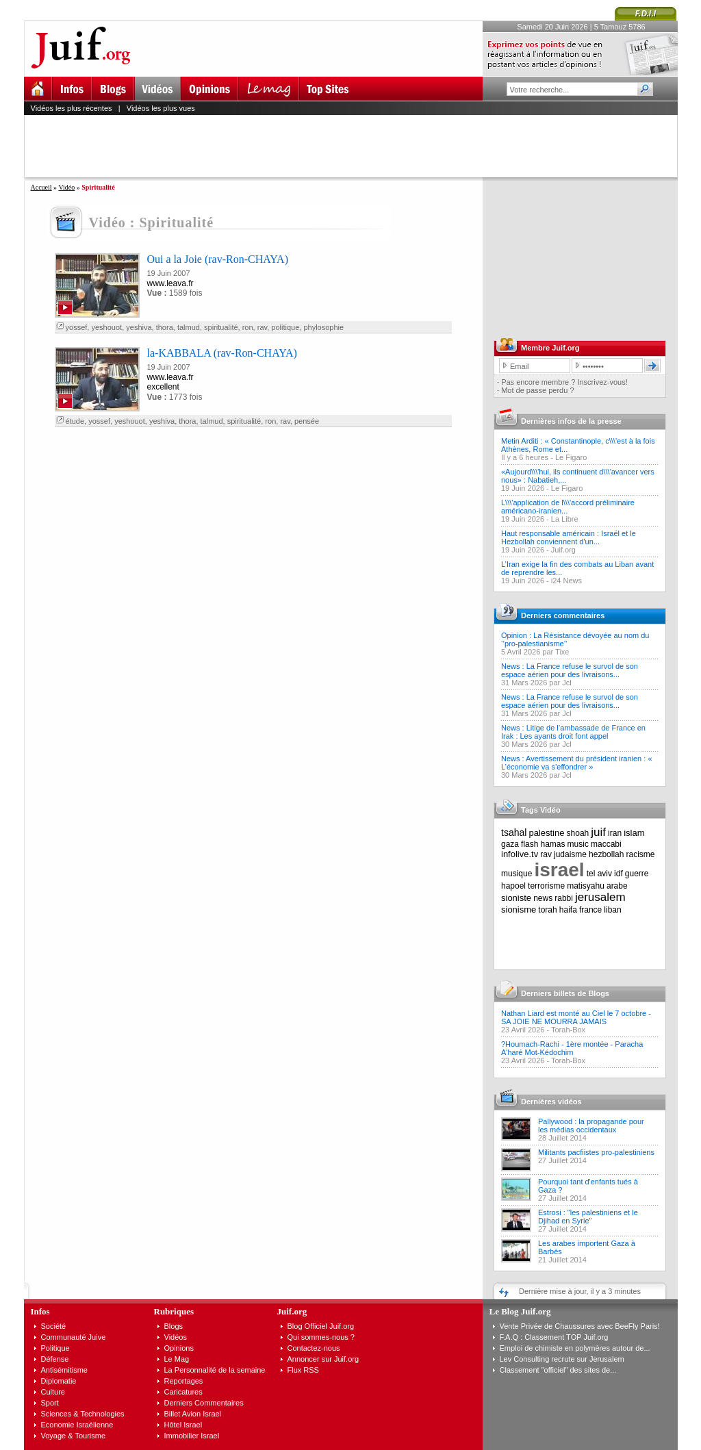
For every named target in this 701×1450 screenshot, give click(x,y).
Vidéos (175, 1337)
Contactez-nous (314, 1348)
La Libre (564, 519)
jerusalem (600, 897)
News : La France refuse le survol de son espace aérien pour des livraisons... (569, 670)
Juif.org (563, 550)
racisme (640, 854)
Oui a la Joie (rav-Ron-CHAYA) (217, 259)
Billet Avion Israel (193, 1414)
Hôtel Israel (183, 1425)
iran (615, 833)
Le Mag (177, 1359)
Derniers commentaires (562, 615)
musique (516, 873)
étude (75, 421)
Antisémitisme (64, 1370)
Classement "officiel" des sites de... (558, 1370)
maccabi (606, 844)
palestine (546, 833)
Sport (50, 1403)
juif (598, 832)
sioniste (516, 898)
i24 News (566, 580)
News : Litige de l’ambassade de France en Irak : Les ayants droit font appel (573, 732)
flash (529, 844)
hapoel (513, 886)
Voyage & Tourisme (73, 1436)
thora (164, 327)
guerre (637, 873)
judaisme (570, 854)
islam (634, 833)
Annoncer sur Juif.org (323, 1359)
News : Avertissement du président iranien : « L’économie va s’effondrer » (576, 762)
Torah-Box (568, 1030)
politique (285, 327)
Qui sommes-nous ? (321, 1337)
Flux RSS (303, 1370)
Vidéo (66, 187)
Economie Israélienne (77, 1425)
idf (618, 873)
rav (262, 327)
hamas (553, 844)
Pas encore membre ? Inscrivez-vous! (564, 382)
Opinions (179, 1348)
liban (612, 910)
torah (547, 910)
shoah (578, 833)
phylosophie (323, 327)
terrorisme (546, 886)
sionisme (518, 909)
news (542, 898)
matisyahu (585, 886)
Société (53, 1326)
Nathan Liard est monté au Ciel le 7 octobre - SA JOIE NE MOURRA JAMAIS (576, 1017)
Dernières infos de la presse (571, 421)
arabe (617, 886)
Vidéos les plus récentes (71, 108)
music (578, 844)
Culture (53, 1392)
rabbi (564, 898)
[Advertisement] (357, 146)
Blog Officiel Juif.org (321, 1326)
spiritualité (221, 327)
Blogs (173, 1326)
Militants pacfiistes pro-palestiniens (596, 1152)
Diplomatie (59, 1381)
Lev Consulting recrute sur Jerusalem (562, 1359)
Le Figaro (571, 457)
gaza (510, 844)
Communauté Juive (73, 1337)
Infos (40, 1311)
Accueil (41, 187)
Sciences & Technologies (83, 1414)
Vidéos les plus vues (161, 108)
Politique (55, 1348)
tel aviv (599, 873)
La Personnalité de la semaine (215, 1370)
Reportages (183, 1381)
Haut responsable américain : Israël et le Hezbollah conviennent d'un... (568, 537)
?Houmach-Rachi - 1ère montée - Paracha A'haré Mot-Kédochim (572, 1048)
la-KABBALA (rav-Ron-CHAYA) (222, 353)
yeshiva (138, 327)
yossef (77, 327)
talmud (188, 327)
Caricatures (183, 1392)
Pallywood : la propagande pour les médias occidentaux (591, 1125)
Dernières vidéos (551, 1101)
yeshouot (106, 327)
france (590, 910)
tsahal (513, 832)
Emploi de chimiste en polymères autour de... (575, 1348)
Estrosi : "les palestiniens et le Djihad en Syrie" (588, 1216)
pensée (306, 421)
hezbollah (606, 854)
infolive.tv (519, 854)
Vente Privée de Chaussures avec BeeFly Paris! (580, 1326)
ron (247, 327)
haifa (568, 910)
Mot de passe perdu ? (537, 390)
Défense (55, 1359)
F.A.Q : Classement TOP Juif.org (554, 1337)
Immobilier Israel (192, 1436)
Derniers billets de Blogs (565, 993)
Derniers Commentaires (204, 1403)
